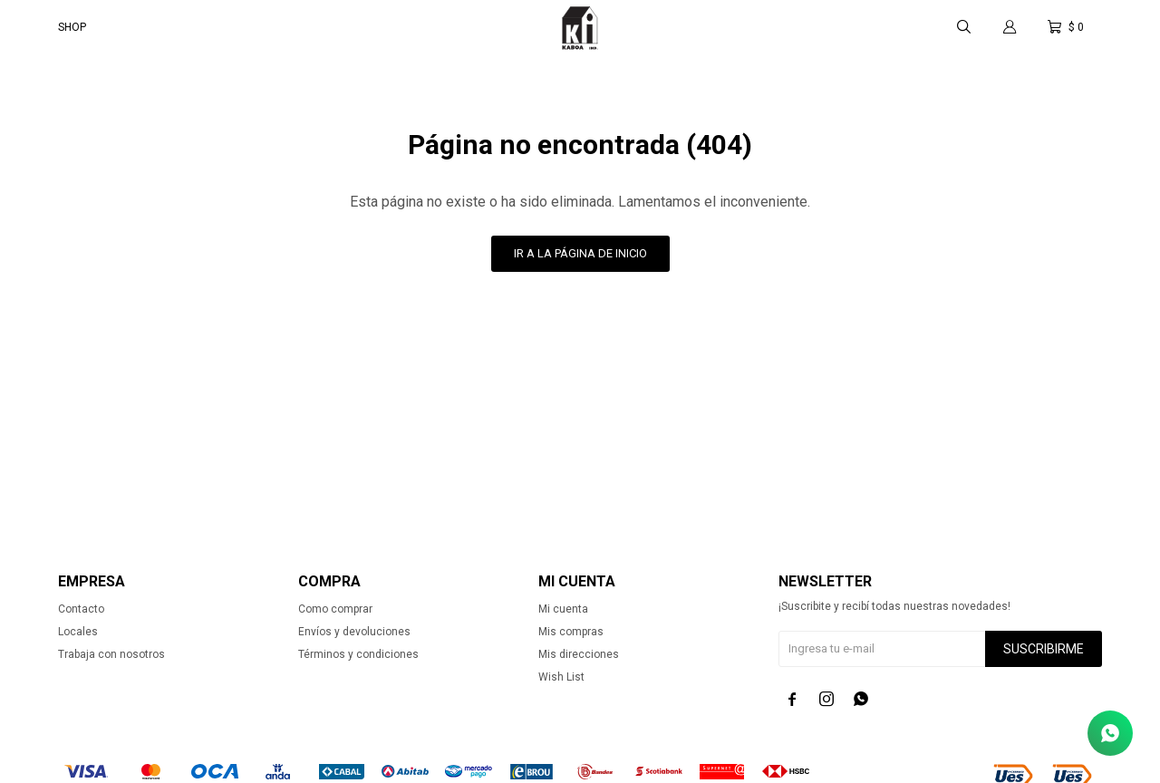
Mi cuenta (563, 609)
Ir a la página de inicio (580, 253)
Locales (78, 631)
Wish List (561, 677)
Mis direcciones (578, 654)
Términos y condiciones (358, 654)
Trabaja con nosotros (111, 654)
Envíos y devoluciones (354, 631)
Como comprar (335, 609)
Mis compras (571, 631)
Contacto (81, 609)
